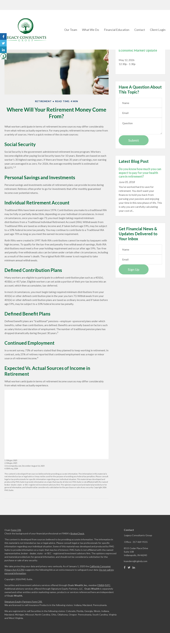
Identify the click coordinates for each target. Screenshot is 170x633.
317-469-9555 (140, 541)
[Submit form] (134, 140)
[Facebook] (125, 567)
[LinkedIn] (133, 567)
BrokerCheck (77, 533)
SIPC (107, 585)
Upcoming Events (135, 42)
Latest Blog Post (134, 161)
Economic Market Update (138, 50)
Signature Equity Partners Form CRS (23, 601)
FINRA (100, 585)
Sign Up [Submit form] (133, 269)
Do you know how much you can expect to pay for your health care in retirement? (140, 172)
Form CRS (16, 530)
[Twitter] (129, 567)
